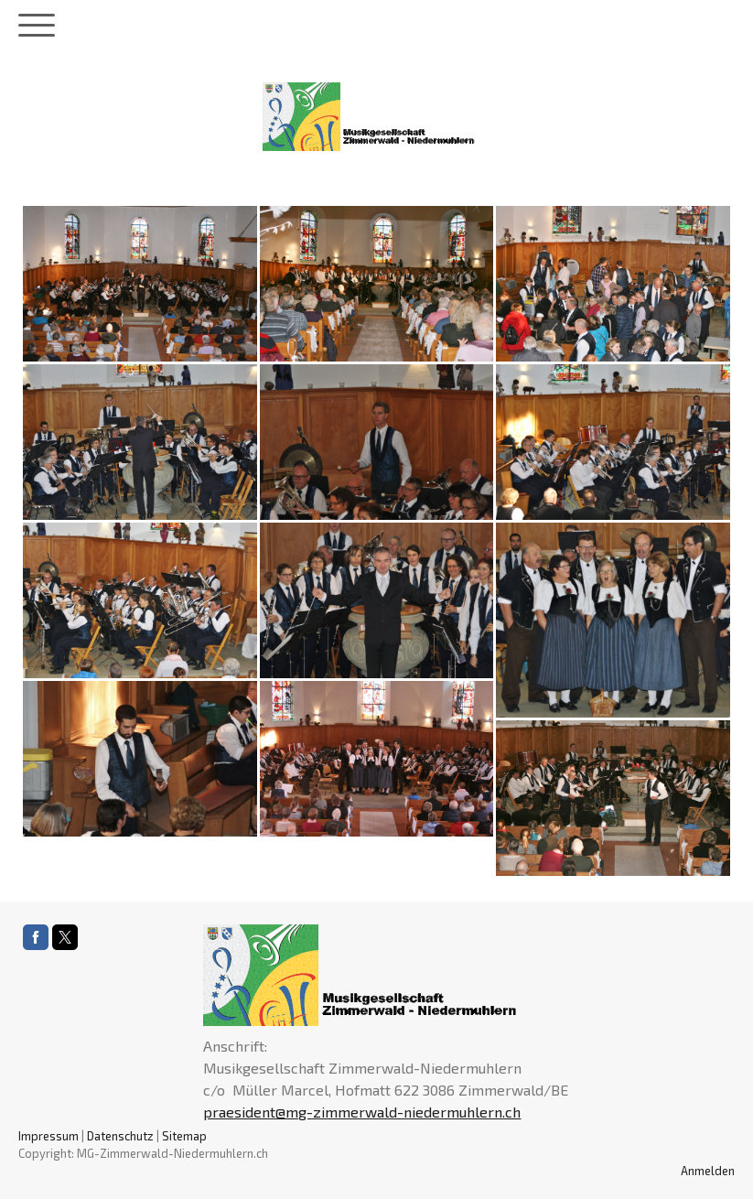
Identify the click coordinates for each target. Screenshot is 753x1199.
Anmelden (708, 1170)
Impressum (48, 1136)
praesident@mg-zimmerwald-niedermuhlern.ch (362, 1111)
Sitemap (184, 1136)
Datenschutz (120, 1136)
